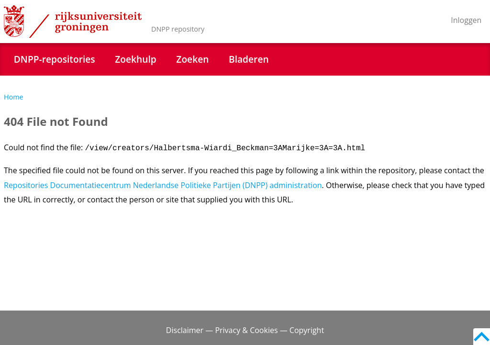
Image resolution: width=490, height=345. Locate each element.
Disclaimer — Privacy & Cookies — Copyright (245, 330)
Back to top (481, 336)
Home (13, 96)
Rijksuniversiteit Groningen (73, 21)
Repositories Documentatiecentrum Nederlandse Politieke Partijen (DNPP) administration (163, 185)
